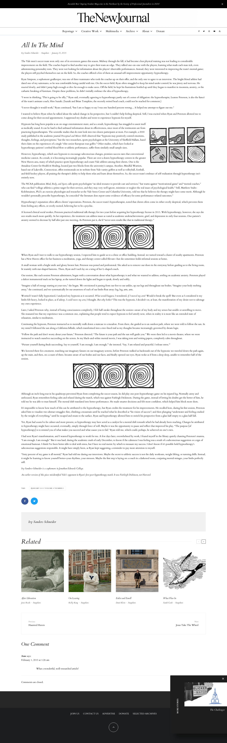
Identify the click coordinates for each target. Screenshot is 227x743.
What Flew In (169, 598)
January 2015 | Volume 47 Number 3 (48, 488)
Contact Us (91, 713)
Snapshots (45, 53)
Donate (160, 31)
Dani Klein (120, 602)
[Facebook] (199, 31)
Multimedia (112, 31)
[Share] (24, 501)
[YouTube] (214, 31)
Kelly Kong (73, 602)
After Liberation (28, 598)
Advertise (108, 713)
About (145, 31)
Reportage (68, 31)
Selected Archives (145, 713)
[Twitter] (204, 31)
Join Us (74, 713)
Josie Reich (25, 602)
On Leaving (74, 598)
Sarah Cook (167, 602)
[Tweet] (34, 501)
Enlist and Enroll (123, 598)
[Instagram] (209, 31)
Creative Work (90, 31)
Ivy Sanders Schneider (29, 53)
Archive (130, 31)
